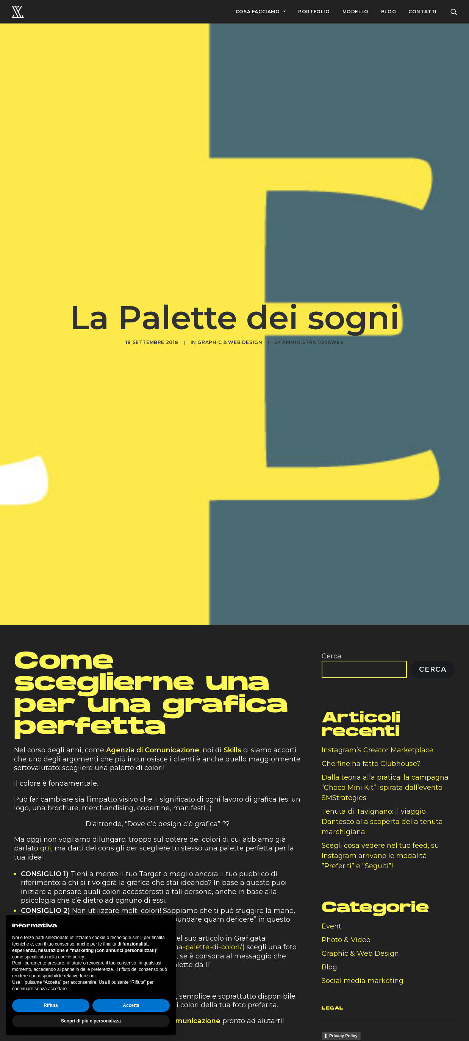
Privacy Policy (343, 1035)
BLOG (388, 11)
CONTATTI (422, 11)
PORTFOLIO (314, 11)
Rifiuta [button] (51, 1005)
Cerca (331, 656)
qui (45, 848)
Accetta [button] (131, 1005)
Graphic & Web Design (229, 342)
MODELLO (355, 11)
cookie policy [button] (71, 957)
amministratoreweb (313, 342)
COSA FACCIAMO (261, 11)
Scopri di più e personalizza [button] (91, 1021)
